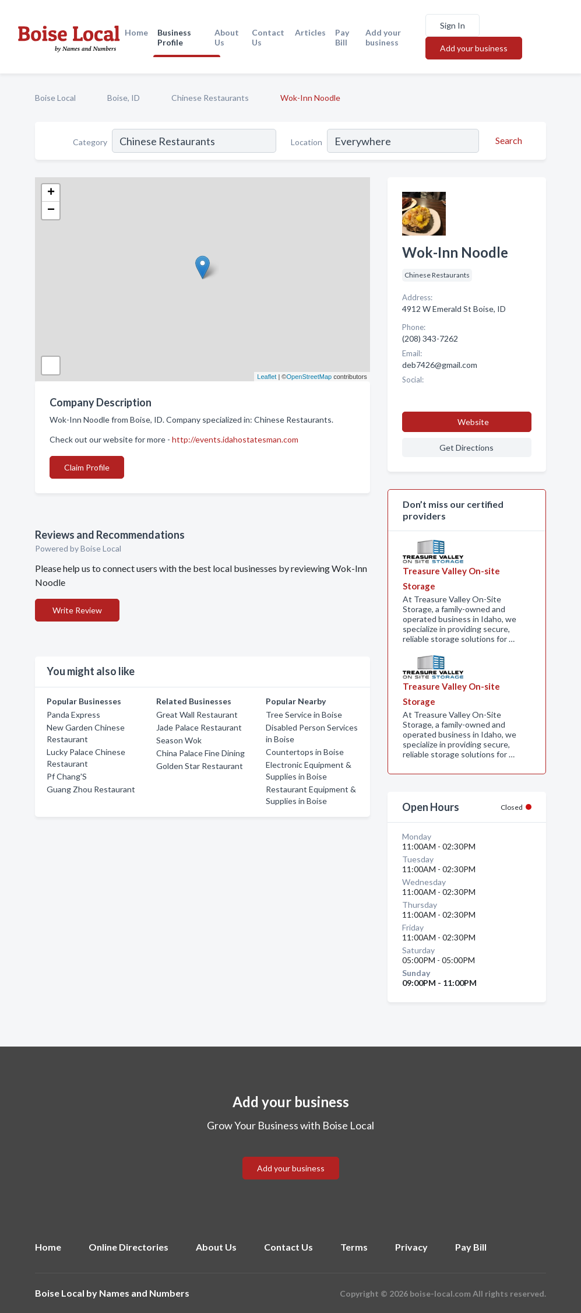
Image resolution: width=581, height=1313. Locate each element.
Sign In (452, 25)
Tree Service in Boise (304, 714)
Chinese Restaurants (210, 98)
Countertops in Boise (305, 752)
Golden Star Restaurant (199, 766)
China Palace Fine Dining (200, 753)
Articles (310, 32)
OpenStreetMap (309, 376)
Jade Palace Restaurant (199, 727)
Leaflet (266, 376)
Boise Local (55, 98)
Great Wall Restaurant (197, 714)
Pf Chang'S (67, 776)
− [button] (51, 210)
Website (473, 422)
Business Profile (174, 37)
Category (90, 142)
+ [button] (51, 193)
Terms (354, 1246)
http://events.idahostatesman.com (235, 439)
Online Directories (128, 1246)
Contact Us (268, 37)
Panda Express (73, 714)
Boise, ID (123, 98)
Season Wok (179, 740)
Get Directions (466, 447)
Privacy (411, 1246)
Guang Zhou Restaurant (91, 789)
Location (306, 142)
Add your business (383, 37)
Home (136, 32)
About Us (226, 37)
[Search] (507, 140)
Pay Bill (342, 37)
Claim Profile (87, 467)
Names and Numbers (144, 1292)
